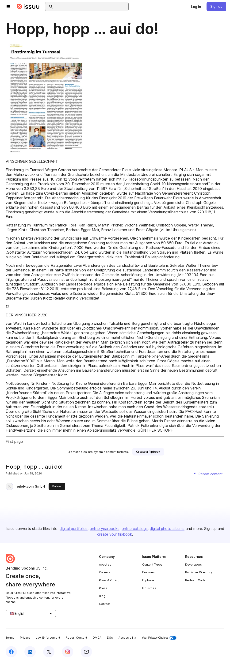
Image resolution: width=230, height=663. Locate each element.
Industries (149, 588)
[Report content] (207, 474)
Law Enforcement (48, 637)
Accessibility (127, 637)
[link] (196, 6)
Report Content (76, 637)
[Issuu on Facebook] (11, 651)
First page (14, 441)
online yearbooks (104, 528)
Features (148, 572)
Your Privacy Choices (159, 638)
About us (105, 564)
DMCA (97, 637)
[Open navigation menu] (8, 6)
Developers (193, 564)
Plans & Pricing (109, 580)
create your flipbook (114, 534)
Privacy (25, 637)
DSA (110, 637)
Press (103, 588)
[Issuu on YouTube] (86, 651)
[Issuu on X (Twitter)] (48, 651)
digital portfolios (74, 528)
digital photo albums (167, 528)
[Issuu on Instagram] (67, 651)
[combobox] (91, 6)
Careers (105, 572)
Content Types (152, 564)
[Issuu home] (28, 6)
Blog (102, 596)
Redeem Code (195, 580)
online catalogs (135, 528)
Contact (104, 604)
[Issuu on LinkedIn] (30, 651)
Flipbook (148, 580)
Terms (10, 637)
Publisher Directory (198, 572)
